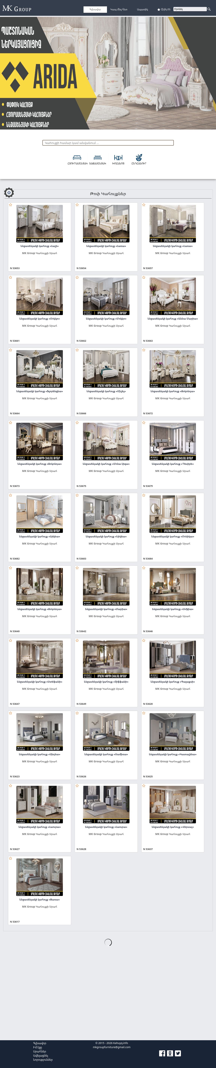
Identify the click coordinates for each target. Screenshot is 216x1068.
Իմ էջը (37, 1047)
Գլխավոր (39, 1043)
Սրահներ (39, 1051)
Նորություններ (43, 1059)
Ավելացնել (40, 1055)
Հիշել (164, 9)
